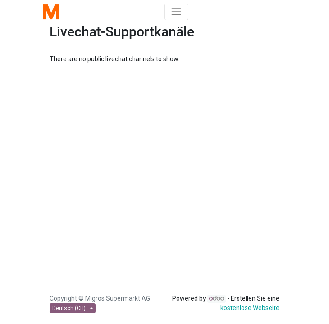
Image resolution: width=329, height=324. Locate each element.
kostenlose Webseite (249, 307)
